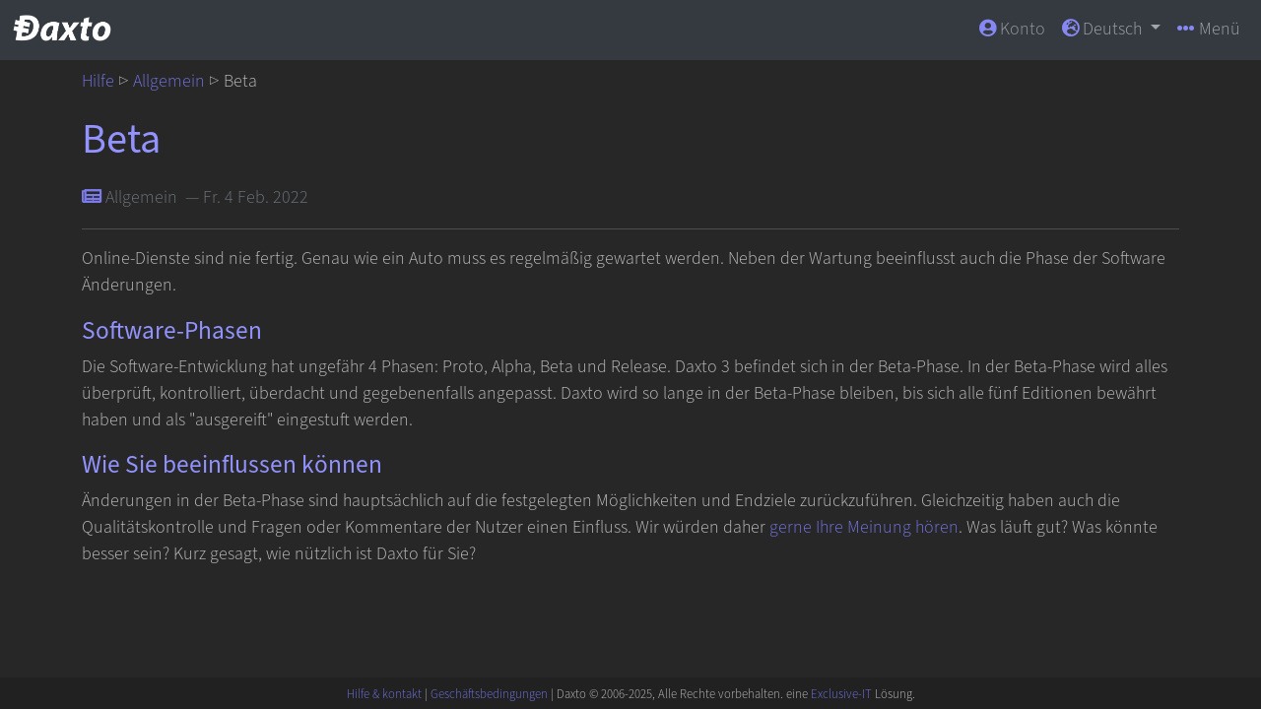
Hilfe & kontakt (384, 694)
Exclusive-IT (841, 694)
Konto (1012, 29)
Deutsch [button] (1104, 29)
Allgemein (169, 81)
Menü (1208, 29)
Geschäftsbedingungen (489, 694)
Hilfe (98, 81)
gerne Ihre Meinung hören (864, 527)
